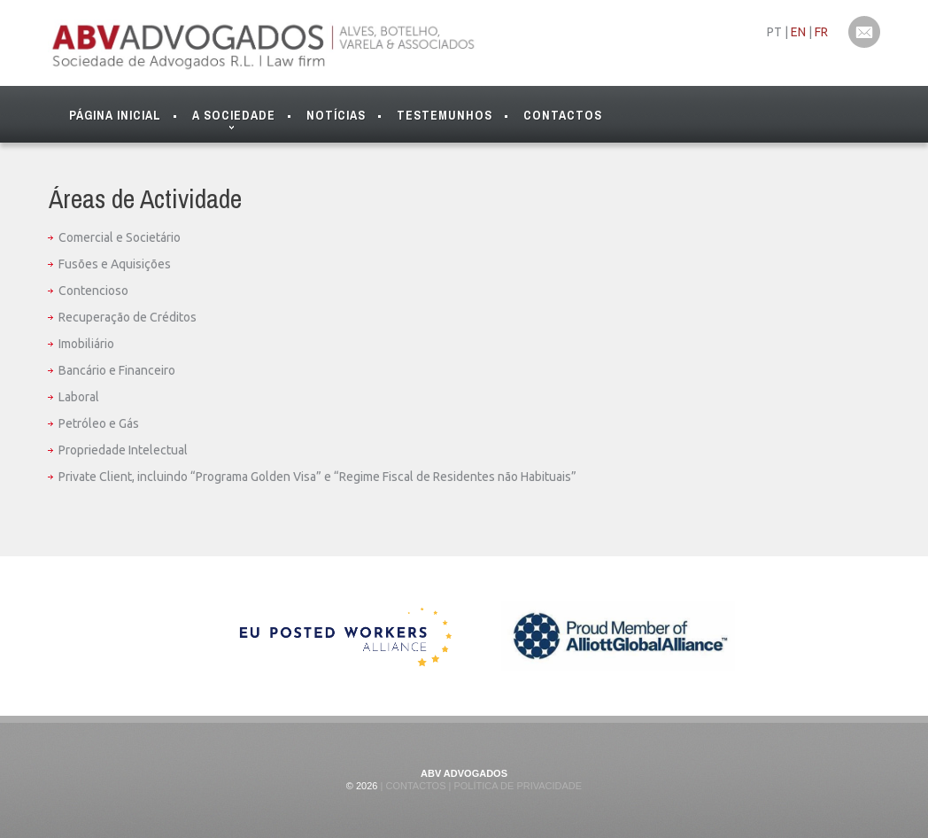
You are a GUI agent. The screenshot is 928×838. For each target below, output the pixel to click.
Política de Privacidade (516, 785)
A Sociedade (233, 119)
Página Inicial (115, 115)
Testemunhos (444, 115)
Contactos (562, 115)
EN (798, 32)
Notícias (336, 115)
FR (821, 32)
